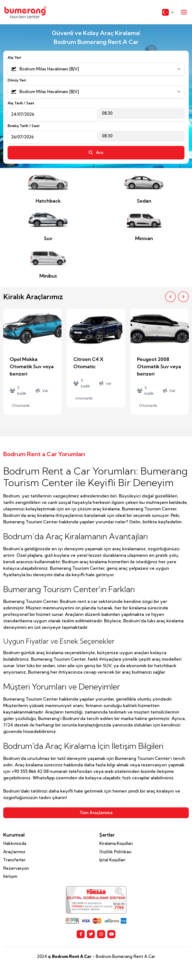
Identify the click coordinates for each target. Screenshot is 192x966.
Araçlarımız (14, 851)
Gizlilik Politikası (115, 851)
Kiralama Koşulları (116, 843)
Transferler (14, 859)
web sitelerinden (122, 771)
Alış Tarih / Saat (21, 103)
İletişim (10, 876)
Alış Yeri (14, 57)
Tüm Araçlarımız (96, 812)
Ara (96, 152)
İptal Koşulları (112, 859)
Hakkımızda (14, 843)
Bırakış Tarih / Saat (24, 126)
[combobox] (96, 69)
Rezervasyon (16, 868)
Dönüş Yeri (17, 80)
